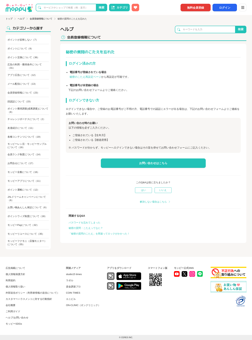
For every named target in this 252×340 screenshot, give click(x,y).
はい (143, 190)
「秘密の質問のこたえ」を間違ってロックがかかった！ (99, 233)
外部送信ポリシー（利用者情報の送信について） (32, 292)
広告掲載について (15, 268)
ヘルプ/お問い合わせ (17, 317)
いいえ (163, 190)
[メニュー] (242, 7)
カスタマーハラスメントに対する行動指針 (29, 299)
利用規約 (10, 280)
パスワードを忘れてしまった (84, 222)
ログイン (224, 7)
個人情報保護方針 (15, 274)
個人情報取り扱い (15, 286)
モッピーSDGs (14, 323)
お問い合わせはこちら (153, 163)
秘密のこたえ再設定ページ (85, 76)
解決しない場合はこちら (153, 202)
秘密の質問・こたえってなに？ (86, 228)
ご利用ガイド (13, 311)
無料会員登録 (195, 7)
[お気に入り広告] (135, 7)
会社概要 (10, 305)
